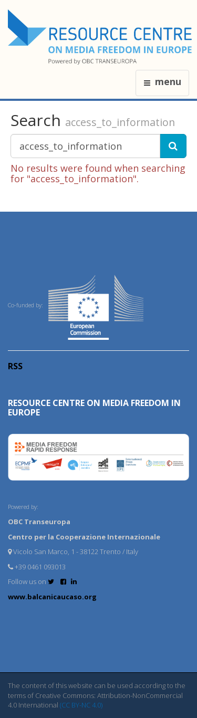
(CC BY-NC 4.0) (81, 705)
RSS (15, 366)
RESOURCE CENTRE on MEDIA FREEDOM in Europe (94, 407)
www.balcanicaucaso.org (52, 596)
